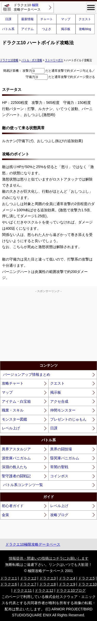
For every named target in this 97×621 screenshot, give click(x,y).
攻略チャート (13, 383)
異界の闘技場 (61, 449)
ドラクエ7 (28, 584)
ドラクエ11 (22, 590)
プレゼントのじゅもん (68, 419)
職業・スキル (13, 410)
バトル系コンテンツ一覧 (23, 485)
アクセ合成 (59, 401)
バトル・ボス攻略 (31, 60)
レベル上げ (11, 428)
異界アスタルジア (16, 449)
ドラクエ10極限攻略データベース (32, 544)
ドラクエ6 (8, 584)
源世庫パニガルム (16, 458)
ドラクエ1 (8, 578)
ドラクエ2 (28, 578)
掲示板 (65, 29)
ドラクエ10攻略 (9, 60)
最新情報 (27, 19)
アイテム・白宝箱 (16, 401)
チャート (46, 19)
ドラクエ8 (47, 584)
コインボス (59, 476)
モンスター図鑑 (14, 419)
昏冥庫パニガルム (64, 458)
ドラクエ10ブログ (71, 590)
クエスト (85, 19)
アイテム (27, 29)
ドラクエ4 (67, 578)
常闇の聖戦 (59, 467)
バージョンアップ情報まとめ (26, 374)
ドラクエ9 (67, 584)
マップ (65, 19)
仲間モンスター (63, 410)
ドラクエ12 (44, 590)
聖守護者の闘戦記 (16, 476)
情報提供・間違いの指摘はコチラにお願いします (48, 558)
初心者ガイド (13, 506)
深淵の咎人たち (14, 467)
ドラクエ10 (87, 584)
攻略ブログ (59, 515)
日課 (53, 428)
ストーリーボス (54, 60)
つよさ (46, 29)
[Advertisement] (48, 326)
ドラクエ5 (86, 578)
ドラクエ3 (47, 578)
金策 (5, 515)
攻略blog (85, 29)
